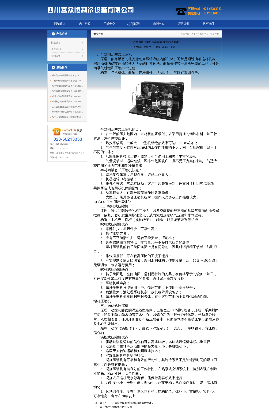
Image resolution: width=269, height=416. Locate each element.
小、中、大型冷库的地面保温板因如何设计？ (129, 403)
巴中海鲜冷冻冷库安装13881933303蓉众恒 (67, 91)
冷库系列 (56, 49)
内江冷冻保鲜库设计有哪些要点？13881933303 (67, 117)
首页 (194, 34)
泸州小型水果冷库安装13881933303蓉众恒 (67, 96)
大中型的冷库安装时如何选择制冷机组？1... (67, 112)
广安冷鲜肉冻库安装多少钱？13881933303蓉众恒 (67, 80)
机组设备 (56, 42)
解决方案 (214, 34)
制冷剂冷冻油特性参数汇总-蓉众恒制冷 (67, 75)
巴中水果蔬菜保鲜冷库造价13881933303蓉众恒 (67, 86)
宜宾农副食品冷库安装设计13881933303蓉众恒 (67, 107)
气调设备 (56, 56)
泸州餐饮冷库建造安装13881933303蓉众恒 (67, 101)
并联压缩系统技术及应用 (118, 407)
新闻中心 (204, 34)
